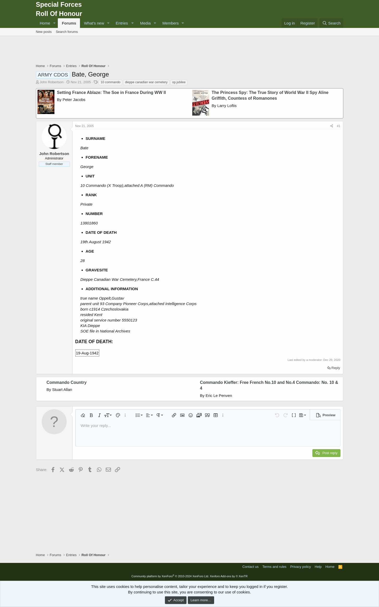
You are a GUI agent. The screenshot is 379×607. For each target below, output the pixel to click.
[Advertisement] (189, 50)
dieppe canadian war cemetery (146, 82)
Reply (335, 368)
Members (171, 23)
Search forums (67, 32)
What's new (94, 23)
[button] (54, 23)
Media (145, 23)
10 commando (110, 82)
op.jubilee (178, 82)
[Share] (331, 126)
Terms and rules (274, 567)
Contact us (250, 567)
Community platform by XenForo (170, 576)
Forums (69, 23)
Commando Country (67, 382)
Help (318, 567)
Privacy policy (300, 567)
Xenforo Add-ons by (228, 576)
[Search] (331, 23)
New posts (44, 32)
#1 (338, 126)
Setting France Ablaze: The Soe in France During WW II (111, 92)
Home (45, 23)
